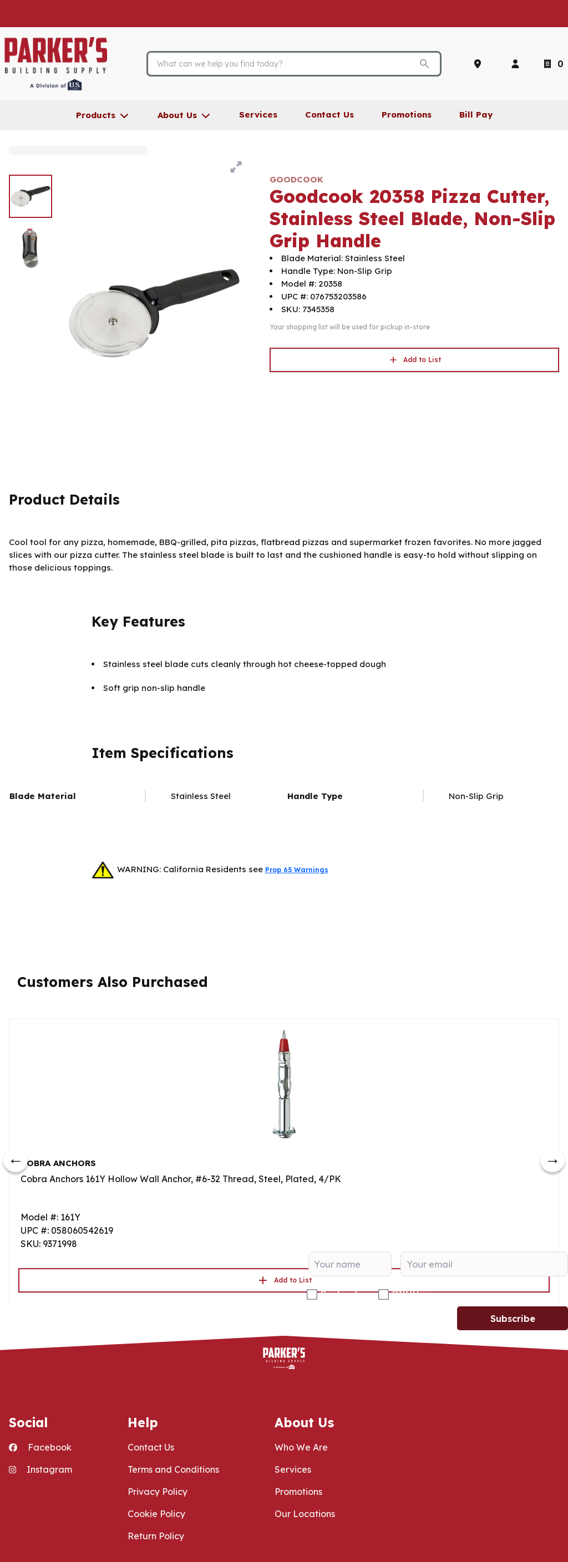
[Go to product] (284, 1083)
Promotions (298, 1491)
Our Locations (305, 1513)
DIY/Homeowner (428, 1294)
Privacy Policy (157, 1491)
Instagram (40, 1469)
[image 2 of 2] (30, 248)
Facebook (40, 1447)
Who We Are (301, 1447)
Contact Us (151, 1447)
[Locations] (480, 63)
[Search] (285, 63)
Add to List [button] (414, 359)
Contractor (343, 1294)
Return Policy (156, 1535)
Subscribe (512, 1318)
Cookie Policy (156, 1513)
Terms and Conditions (173, 1469)
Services (293, 1469)
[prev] (15, 1160)
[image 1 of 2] (30, 196)
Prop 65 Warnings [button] (296, 870)
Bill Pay (476, 114)
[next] (552, 1160)
